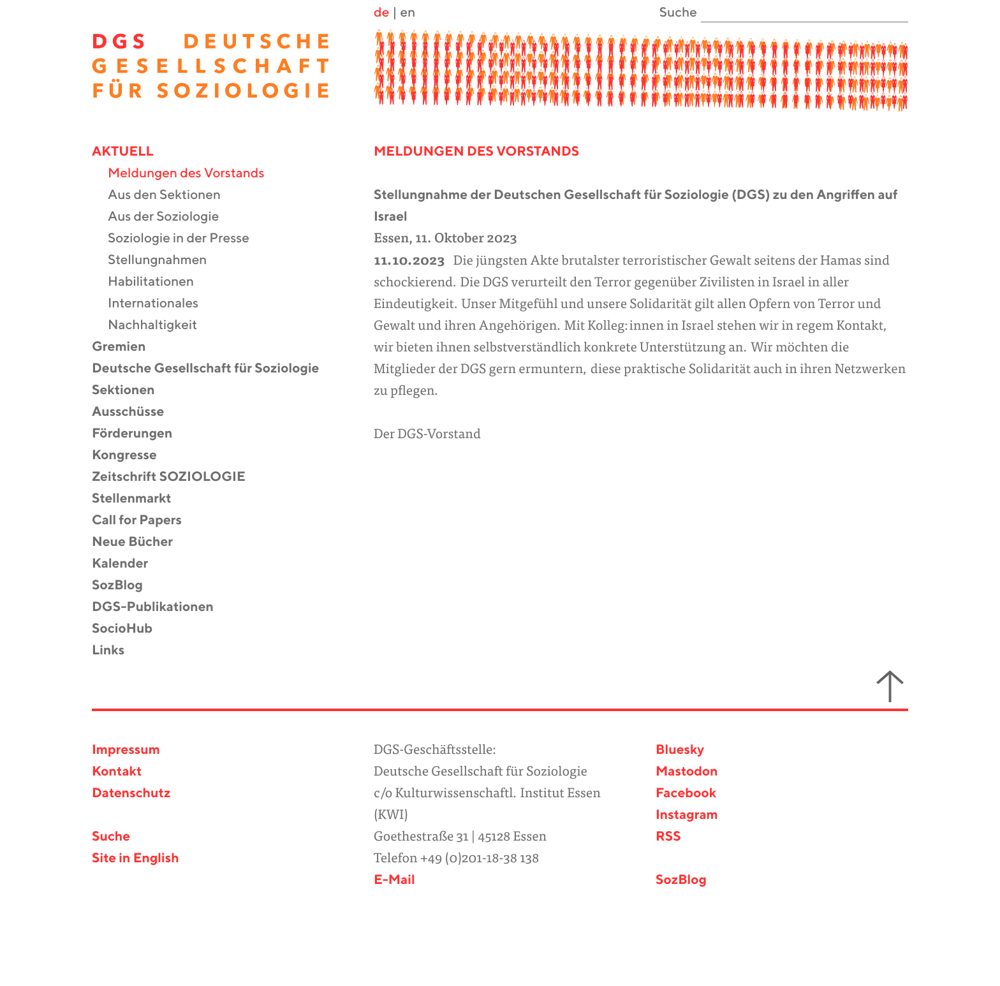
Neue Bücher (140, 542)
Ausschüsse (136, 412)
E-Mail (394, 880)
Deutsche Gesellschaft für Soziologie (213, 369)
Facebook (686, 793)
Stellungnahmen (165, 260)
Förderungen (140, 434)
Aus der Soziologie (171, 217)
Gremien (127, 347)
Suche (111, 837)
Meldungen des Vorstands (194, 173)
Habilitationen (159, 282)
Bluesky (680, 750)
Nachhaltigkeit (160, 325)
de (381, 13)
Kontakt (117, 772)
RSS (668, 837)
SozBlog (125, 585)
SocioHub (130, 629)
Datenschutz (131, 793)
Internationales (161, 304)
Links (116, 651)
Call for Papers (145, 520)
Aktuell (131, 152)
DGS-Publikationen (161, 607)
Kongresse (132, 455)
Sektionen (131, 390)
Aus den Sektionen (172, 195)
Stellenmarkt (140, 499)
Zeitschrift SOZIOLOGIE (177, 477)
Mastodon (687, 772)
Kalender (128, 564)
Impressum (126, 750)
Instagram (687, 815)
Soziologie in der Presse (186, 239)
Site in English (135, 858)
